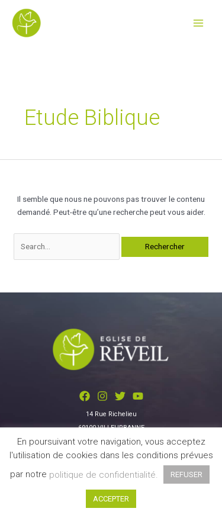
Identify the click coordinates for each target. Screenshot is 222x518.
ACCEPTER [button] (111, 498)
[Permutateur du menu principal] (198, 23)
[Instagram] (102, 396)
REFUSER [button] (186, 474)
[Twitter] (120, 396)
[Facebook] (84, 396)
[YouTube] (138, 396)
